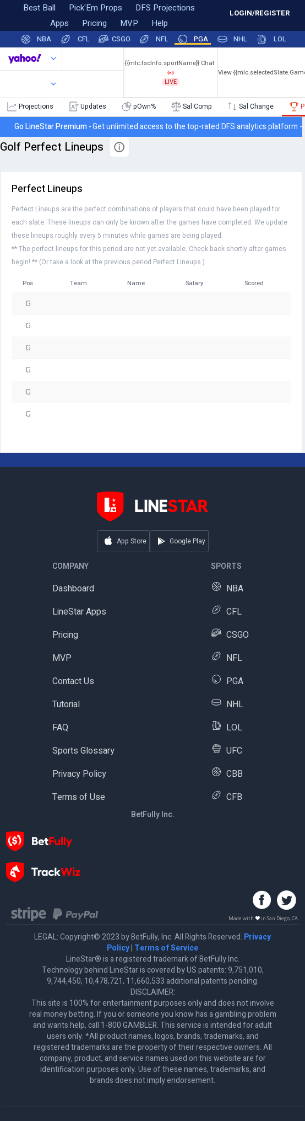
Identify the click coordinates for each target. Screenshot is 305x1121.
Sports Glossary (83, 750)
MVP (62, 658)
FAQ (60, 727)
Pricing (65, 635)
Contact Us (73, 681)
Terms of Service (166, 948)
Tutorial (66, 704)
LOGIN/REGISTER (260, 13)
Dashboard (73, 588)
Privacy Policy (79, 774)
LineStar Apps (79, 611)
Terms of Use (78, 797)
